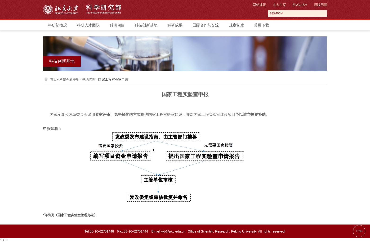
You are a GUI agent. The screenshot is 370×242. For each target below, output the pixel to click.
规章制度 (236, 25)
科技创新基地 (146, 25)
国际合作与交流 (205, 25)
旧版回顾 (320, 5)
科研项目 (117, 25)
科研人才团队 (88, 25)
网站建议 (259, 5)
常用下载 (261, 25)
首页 (53, 79)
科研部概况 (57, 25)
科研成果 (175, 25)
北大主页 (279, 5)
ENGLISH (300, 5)
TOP (359, 231)
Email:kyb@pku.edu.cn (168, 231)
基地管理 (88, 79)
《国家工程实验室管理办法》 (75, 215)
